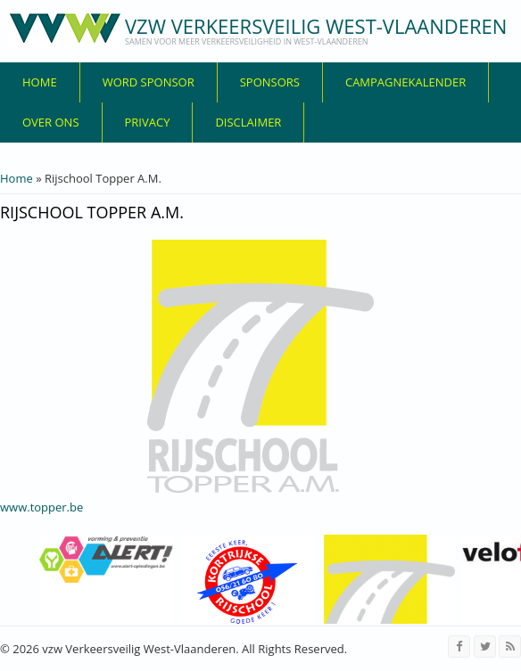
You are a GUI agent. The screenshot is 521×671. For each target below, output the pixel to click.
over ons (50, 122)
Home (39, 82)
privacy (147, 122)
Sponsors (270, 82)
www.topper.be (41, 507)
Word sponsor (148, 82)
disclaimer (248, 122)
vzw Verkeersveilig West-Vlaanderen (316, 25)
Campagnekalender (405, 82)
